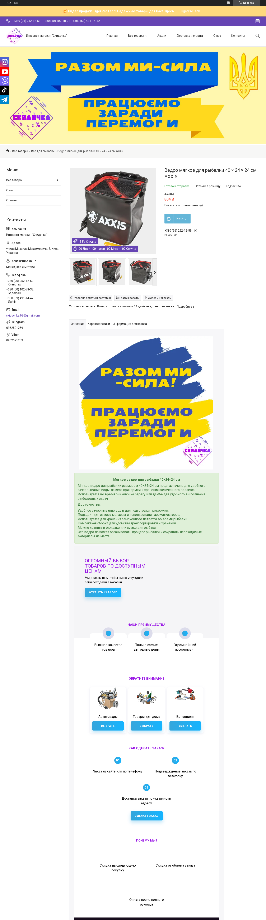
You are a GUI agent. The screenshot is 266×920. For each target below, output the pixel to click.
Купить (181, 218)
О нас (217, 35)
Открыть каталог (103, 592)
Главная (112, 35)
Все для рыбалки (43, 151)
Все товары (136, 35)
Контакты (238, 35)
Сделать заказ (147, 788)
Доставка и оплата (190, 35)
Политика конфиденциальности (168, 914)
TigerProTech (190, 11)
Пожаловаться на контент (131, 914)
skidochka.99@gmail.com (23, 315)
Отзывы (11, 200)
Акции (161, 35)
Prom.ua (151, 910)
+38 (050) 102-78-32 (193, 864)
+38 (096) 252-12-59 (158, 864)
